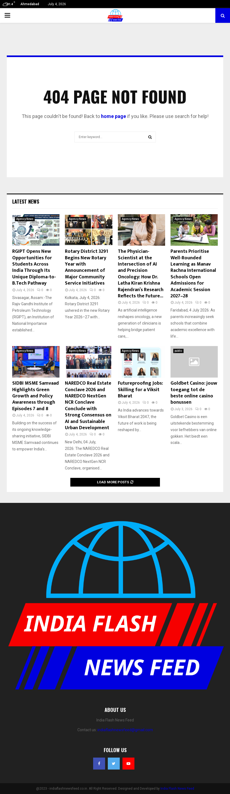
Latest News (25, 201)
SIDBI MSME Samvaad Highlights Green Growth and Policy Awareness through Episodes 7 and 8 (35, 396)
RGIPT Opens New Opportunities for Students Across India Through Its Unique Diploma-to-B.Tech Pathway (34, 267)
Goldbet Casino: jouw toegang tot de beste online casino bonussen (194, 392)
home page (113, 116)
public (178, 350)
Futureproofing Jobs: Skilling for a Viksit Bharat (140, 389)
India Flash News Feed (177, 788)
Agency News (24, 218)
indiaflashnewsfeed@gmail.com (125, 730)
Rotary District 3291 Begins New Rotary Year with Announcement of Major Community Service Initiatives (86, 267)
